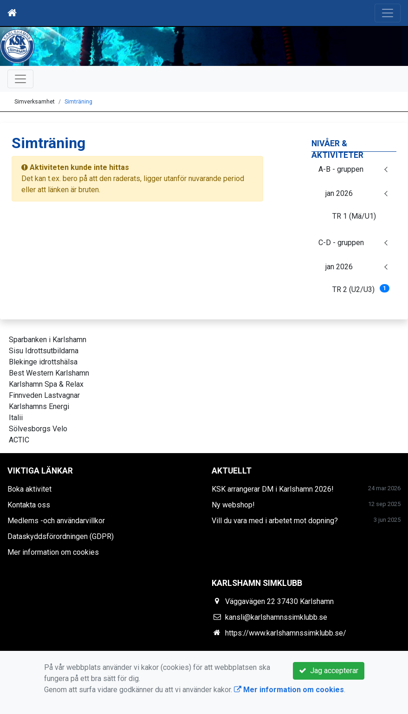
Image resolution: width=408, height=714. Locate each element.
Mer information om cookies (53, 552)
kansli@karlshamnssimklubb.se (276, 617)
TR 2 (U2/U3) (360, 289)
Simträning (78, 101)
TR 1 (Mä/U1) (354, 216)
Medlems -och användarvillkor (56, 520)
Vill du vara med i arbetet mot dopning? (275, 520)
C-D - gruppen (341, 242)
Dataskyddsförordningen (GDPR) (60, 536)
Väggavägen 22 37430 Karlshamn (279, 601)
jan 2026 (339, 193)
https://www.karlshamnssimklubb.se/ (285, 633)
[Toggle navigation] (388, 13)
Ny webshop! (233, 504)
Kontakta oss (28, 504)
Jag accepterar (328, 670)
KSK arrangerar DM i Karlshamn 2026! (273, 489)
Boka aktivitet (29, 489)
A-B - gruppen (340, 169)
